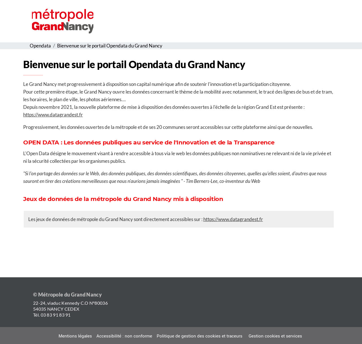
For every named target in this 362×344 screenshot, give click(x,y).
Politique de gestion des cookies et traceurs (199, 336)
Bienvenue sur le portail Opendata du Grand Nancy (109, 46)
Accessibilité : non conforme (124, 336)
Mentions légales (75, 336)
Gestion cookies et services (275, 336)
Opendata (40, 46)
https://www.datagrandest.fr (53, 115)
